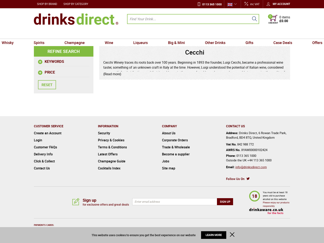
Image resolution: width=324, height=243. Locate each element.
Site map (168, 168)
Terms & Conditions (112, 147)
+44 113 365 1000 (259, 160)
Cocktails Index (109, 168)
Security (104, 133)
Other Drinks (204, 33)
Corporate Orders (175, 140)
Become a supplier (176, 154)
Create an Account (47, 133)
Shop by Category (75, 4)
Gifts (231, 33)
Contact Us (42, 168)
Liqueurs (144, 33)
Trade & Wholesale (176, 147)
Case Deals (256, 33)
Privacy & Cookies (111, 140)
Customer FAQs (45, 147)
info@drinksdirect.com (251, 167)
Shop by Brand (47, 4)
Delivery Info (43, 154)
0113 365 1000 (212, 4)
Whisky (42, 33)
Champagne (93, 33)
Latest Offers (108, 154)
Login (38, 140)
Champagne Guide (111, 161)
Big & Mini (172, 33)
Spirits (65, 33)
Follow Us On (235, 179)
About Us (168, 133)
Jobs (165, 161)
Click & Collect (44, 161)
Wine (120, 33)
